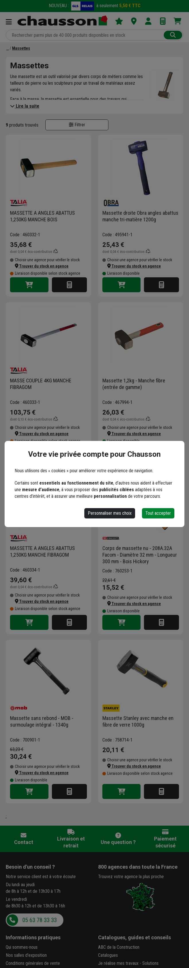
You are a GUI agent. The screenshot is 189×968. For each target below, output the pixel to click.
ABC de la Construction (118, 947)
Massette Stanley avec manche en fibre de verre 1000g (138, 721)
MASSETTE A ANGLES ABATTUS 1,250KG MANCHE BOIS (42, 216)
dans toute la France (138, 867)
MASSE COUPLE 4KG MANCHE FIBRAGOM (40, 383)
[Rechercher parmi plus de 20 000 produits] (85, 35)
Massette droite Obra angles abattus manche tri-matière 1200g (140, 216)
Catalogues (108, 955)
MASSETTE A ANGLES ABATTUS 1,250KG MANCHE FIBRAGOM (42, 551)
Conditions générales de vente (33, 963)
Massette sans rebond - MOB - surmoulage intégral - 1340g (41, 721)
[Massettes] (21, 48)
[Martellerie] (7, 48)
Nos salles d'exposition (26, 955)
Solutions (150, 963)
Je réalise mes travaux (118, 963)
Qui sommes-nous (22, 947)
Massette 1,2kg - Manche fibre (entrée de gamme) (133, 383)
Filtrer (77, 124)
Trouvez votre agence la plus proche (131, 876)
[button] (42, 266)
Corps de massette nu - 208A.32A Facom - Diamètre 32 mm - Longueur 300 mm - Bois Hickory (139, 554)
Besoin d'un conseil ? (30, 867)
